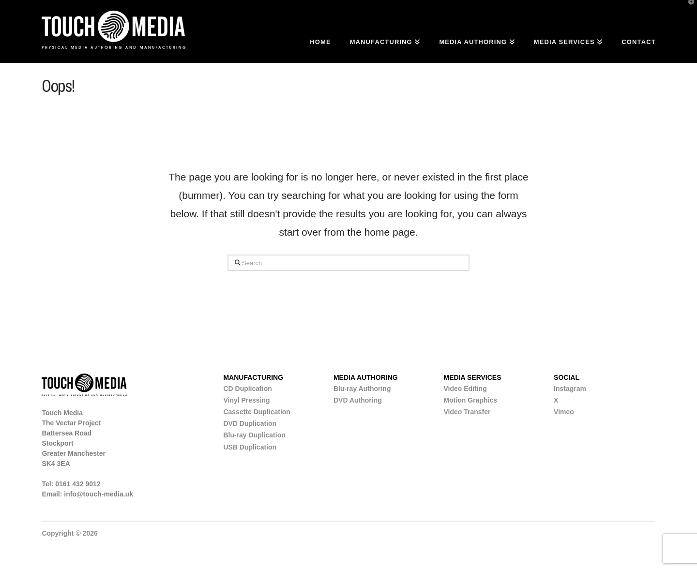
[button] (688, 9)
